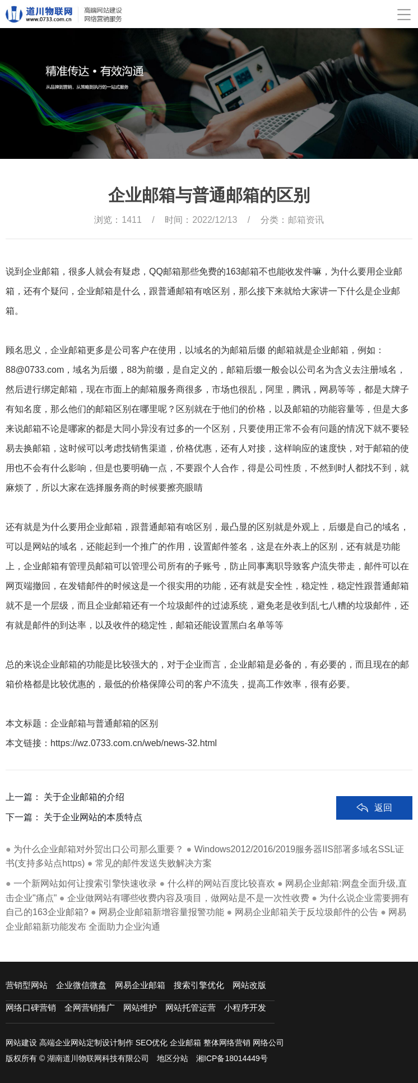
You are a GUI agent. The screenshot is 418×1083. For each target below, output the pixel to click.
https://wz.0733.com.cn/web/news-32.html (133, 743)
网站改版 (249, 985)
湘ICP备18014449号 (232, 1058)
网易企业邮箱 (140, 985)
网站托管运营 (190, 1007)
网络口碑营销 (31, 1007)
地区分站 (172, 1058)
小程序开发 (245, 1007)
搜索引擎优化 (199, 985)
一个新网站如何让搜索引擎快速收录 (85, 883)
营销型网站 (27, 985)
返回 (383, 852)
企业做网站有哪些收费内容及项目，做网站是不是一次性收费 (188, 898)
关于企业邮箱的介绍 (84, 841)
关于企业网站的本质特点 (93, 861)
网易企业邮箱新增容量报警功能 (161, 912)
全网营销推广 (89, 1007)
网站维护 (140, 1007)
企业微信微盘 (81, 985)
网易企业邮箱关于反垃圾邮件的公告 (306, 912)
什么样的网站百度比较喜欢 (221, 883)
